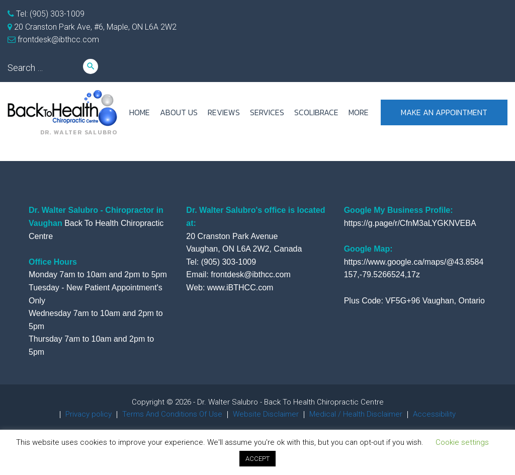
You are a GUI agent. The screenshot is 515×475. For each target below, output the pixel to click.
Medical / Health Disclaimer (355, 414)
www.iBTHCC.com (240, 287)
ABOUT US (179, 112)
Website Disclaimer (266, 414)
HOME (139, 112)
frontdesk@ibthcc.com (57, 39)
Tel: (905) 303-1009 (49, 14)
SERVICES (267, 112)
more (359, 112)
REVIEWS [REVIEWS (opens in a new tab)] (224, 112)
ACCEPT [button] (257, 458)
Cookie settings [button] (462, 442)
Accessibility (434, 414)
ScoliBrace (316, 112)
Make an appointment (444, 112)
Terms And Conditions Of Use (172, 414)
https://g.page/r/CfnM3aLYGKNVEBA (410, 223)
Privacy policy (88, 414)
